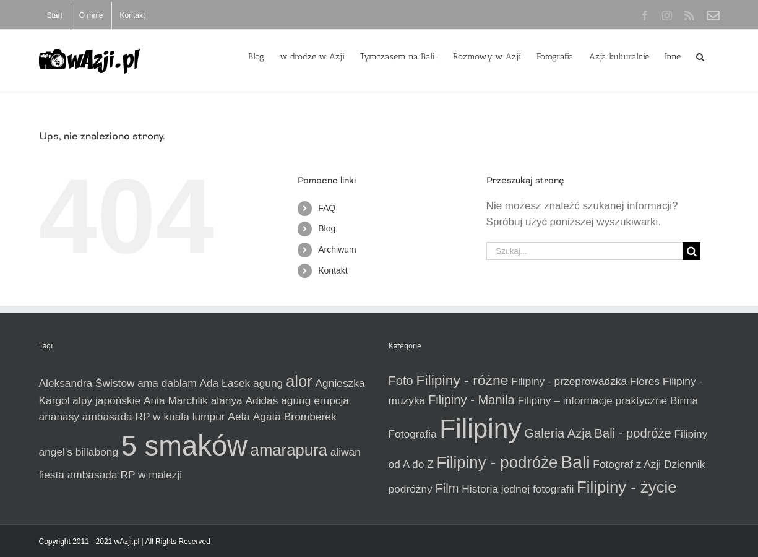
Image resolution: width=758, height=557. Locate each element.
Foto (401, 380)
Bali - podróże (633, 433)
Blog (326, 228)
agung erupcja (315, 400)
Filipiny (480, 428)
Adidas (261, 400)
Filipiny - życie (626, 487)
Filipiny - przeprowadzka (569, 381)
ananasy (59, 416)
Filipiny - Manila (471, 400)
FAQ (326, 208)
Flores (645, 381)
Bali (575, 462)
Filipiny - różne (462, 380)
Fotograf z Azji (627, 464)
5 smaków (184, 446)
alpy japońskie (106, 400)
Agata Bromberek (295, 416)
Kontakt (332, 270)
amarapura (289, 450)
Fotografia (413, 434)
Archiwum (337, 249)
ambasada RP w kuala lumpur (153, 416)
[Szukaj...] (584, 251)
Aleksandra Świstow (87, 383)
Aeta (239, 416)
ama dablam (166, 383)
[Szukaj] (691, 251)
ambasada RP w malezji (125, 474)
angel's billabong (79, 452)
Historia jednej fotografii (518, 489)
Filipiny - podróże (497, 462)
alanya (227, 400)
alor (299, 381)
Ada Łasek (224, 383)
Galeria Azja (558, 433)
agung (268, 383)
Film (447, 488)
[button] (700, 56)
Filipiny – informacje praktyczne (592, 400)
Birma (684, 400)
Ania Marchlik (176, 400)
